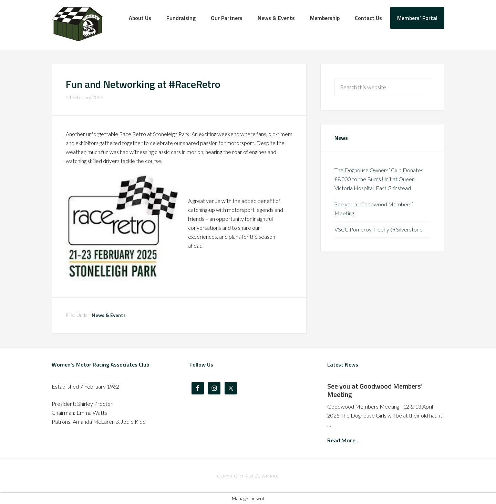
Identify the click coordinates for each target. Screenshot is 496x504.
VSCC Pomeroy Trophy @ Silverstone (378, 229)
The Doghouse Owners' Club (77, 24)
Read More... (343, 440)
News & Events (109, 315)
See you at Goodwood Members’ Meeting (375, 390)
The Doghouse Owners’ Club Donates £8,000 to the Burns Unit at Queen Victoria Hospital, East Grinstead (378, 179)
